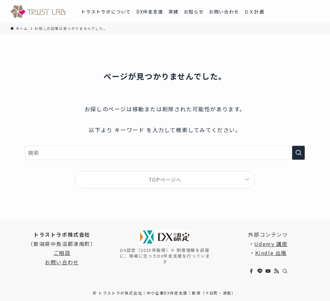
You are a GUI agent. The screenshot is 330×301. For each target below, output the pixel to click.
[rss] (276, 271)
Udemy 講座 (270, 244)
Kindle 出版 (271, 253)
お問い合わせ (62, 262)
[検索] (285, 271)
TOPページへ (165, 179)
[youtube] (268, 271)
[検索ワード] (165, 153)
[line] (260, 271)
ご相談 (62, 253)
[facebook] (251, 271)
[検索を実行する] (298, 153)
